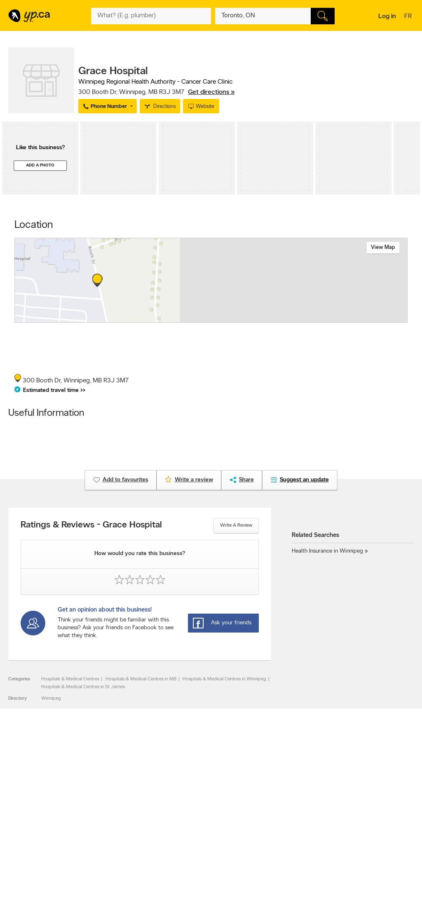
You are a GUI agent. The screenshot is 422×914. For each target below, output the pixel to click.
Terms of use (111, 846)
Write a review (236, 525)
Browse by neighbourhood (206, 825)
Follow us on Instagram (283, 832)
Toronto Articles (195, 839)
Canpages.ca (354, 818)
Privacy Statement (117, 839)
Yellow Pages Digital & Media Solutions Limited (255, 883)
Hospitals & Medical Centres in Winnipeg (224, 679)
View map (383, 247)
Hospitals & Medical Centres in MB (141, 679)
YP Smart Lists (194, 846)
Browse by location (199, 818)
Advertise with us (30, 811)
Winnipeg (51, 698)
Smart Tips (190, 832)
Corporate (109, 832)
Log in (387, 16)
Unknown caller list (279, 846)
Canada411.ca (355, 811)
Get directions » (211, 92)
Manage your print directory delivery (289, 856)
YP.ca (100, 883)
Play (211, 855)
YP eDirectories (275, 839)
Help (102, 853)
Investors (107, 825)
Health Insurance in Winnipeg (327, 551)
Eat (182, 855)
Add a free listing (29, 818)
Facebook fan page (280, 825)
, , (156, 92)
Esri (271, 318)
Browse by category (200, 811)
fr (409, 17)
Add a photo (40, 165)
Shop (196, 855)
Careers (106, 818)
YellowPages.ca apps (281, 811)
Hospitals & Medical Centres (70, 679)
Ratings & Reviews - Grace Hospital (91, 525)
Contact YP (110, 811)
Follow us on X (275, 818)
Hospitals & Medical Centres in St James (83, 686)
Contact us (401, 777)
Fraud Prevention (29, 825)
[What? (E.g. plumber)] (151, 16)
